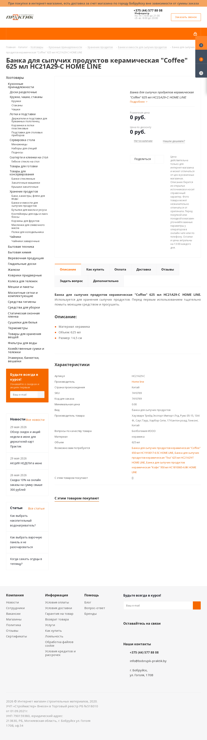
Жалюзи (14, 269)
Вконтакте (127, 633)
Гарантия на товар (59, 614)
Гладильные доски (22, 264)
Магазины (13, 619)
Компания (15, 595)
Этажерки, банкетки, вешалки (23, 359)
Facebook (137, 633)
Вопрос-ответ (94, 608)
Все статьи (36, 508)
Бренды (90, 614)
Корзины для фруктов (25, 221)
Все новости (35, 420)
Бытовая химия (19, 252)
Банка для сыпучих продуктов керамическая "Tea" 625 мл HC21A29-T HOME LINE (165, 457)
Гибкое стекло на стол (25, 161)
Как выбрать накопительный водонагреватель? (23, 520)
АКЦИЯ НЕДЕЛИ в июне (26, 463)
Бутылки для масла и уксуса (29, 210)
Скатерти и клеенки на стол (29, 157)
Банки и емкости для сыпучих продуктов (25, 204)
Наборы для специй (24, 148)
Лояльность (54, 636)
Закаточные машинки (26, 182)
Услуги (50, 625)
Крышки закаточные (25, 186)
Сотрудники (15, 608)
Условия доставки (58, 608)
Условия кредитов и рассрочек (60, 653)
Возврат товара (57, 619)
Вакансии (13, 614)
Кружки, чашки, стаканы (26, 97)
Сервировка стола (22, 140)
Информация (56, 595)
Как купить (53, 630)
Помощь (91, 595)
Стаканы (17, 105)
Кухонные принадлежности (21, 85)
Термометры (18, 328)
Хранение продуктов (24, 191)
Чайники (15, 237)
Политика (13, 625)
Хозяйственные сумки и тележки (26, 350)
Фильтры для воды (22, 343)
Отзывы (12, 630)
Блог (87, 602)
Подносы (17, 152)
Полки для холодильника (28, 232)
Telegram (158, 633)
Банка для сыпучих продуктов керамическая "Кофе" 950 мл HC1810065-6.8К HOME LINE (164, 467)
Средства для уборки (24, 307)
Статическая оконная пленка (24, 315)
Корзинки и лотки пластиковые (23, 126)
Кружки (16, 101)
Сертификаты (16, 636)
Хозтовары (15, 77)
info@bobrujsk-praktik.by (148, 661)
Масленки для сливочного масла (28, 226)
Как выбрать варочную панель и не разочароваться (26, 542)
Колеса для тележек (23, 281)
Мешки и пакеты (21, 287)
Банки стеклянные (23, 178)
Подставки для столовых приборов (27, 134)
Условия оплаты (57, 602)
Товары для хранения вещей (24, 335)
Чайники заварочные (26, 241)
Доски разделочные (23, 92)
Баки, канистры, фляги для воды (28, 197)
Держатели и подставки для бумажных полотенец (29, 120)
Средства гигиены (22, 302)
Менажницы (19, 144)
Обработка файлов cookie (59, 643)
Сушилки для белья (22, 322)
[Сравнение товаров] (201, 71)
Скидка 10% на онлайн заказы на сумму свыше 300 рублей (26, 485)
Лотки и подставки (23, 114)
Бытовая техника (21, 246)
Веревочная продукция (26, 258)
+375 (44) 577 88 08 (148, 10)
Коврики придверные (25, 275)
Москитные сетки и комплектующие (23, 294)
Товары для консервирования (22, 172)
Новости (12, 602)
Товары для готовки (24, 166)
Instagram (148, 633)
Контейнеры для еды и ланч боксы (30, 215)
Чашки (16, 109)
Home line (138, 381)
